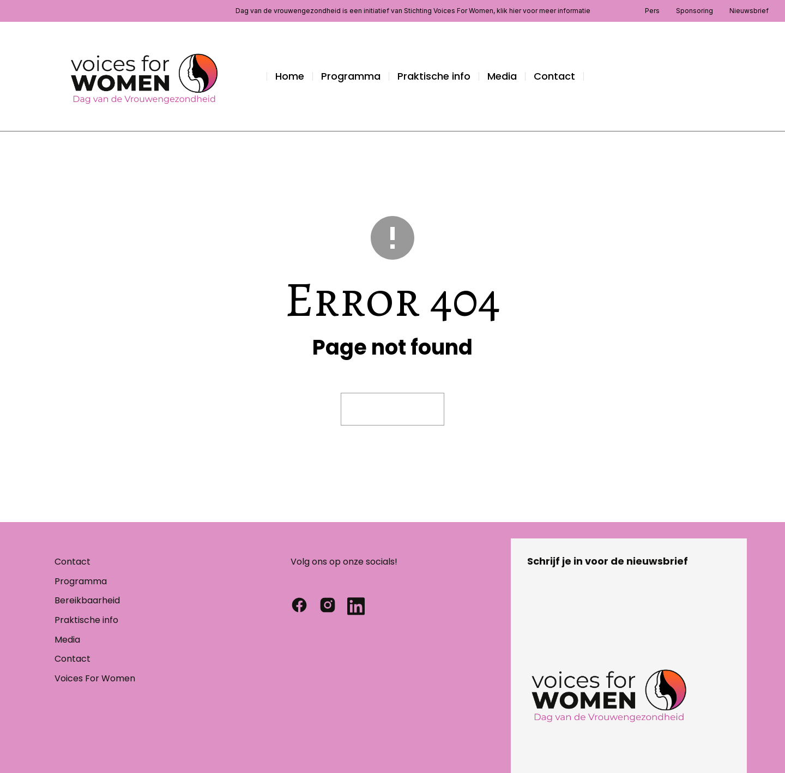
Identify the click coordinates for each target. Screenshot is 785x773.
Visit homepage (392, 409)
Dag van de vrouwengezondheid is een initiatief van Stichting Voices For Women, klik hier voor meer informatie (412, 11)
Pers (652, 11)
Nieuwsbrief (749, 11)
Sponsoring (694, 11)
